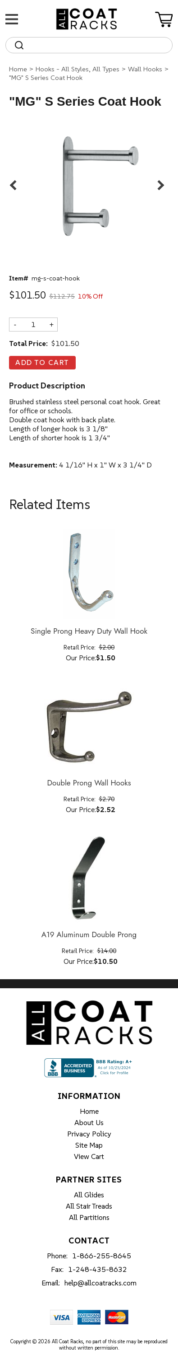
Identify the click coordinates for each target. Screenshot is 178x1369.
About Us (89, 1122)
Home (18, 69)
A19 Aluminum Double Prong (89, 934)
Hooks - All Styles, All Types (77, 69)
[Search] (97, 45)
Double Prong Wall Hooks (89, 783)
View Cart (89, 1156)
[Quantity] (33, 324)
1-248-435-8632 (97, 1269)
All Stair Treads (89, 1205)
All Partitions (89, 1217)
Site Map (89, 1144)
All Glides (89, 1194)
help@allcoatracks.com (100, 1282)
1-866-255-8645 (101, 1255)
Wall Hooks (145, 69)
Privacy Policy (89, 1133)
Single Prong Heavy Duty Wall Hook (89, 631)
